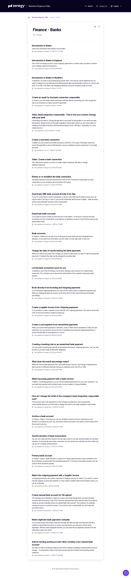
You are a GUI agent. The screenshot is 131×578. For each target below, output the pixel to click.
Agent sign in (75, 569)
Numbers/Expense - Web (40, 17)
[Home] (16, 6)
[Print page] (95, 26)
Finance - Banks (55, 17)
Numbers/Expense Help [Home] (39, 6)
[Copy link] (99, 26)
